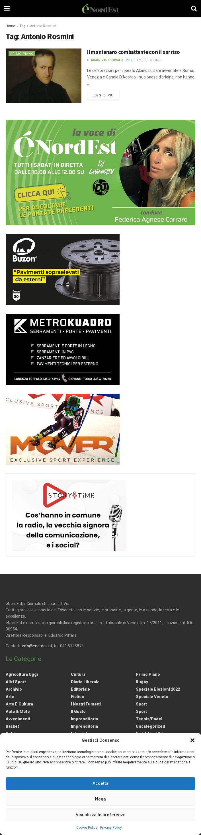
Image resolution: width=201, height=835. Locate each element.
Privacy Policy (111, 828)
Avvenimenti (18, 719)
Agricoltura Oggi (22, 674)
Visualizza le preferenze (101, 814)
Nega (100, 799)
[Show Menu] (7, 8)
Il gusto (78, 711)
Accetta (100, 783)
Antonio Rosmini (43, 26)
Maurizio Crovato (107, 60)
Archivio (14, 689)
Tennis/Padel (149, 719)
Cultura (78, 674)
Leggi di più (106, 95)
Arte (10, 696)
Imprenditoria (84, 719)
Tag (22, 26)
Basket (12, 726)
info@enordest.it (37, 646)
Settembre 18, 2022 (143, 60)
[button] (192, 740)
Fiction (77, 696)
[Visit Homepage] (100, 8)
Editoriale (80, 689)
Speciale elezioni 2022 (158, 689)
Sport (141, 704)
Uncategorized (150, 726)
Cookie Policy (86, 828)
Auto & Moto (18, 711)
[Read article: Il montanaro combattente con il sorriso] (43, 75)
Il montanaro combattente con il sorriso (133, 52)
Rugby (142, 682)
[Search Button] (194, 8)
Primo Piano (22, 54)
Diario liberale (85, 682)
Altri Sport (16, 682)
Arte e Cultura (19, 704)
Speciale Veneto (152, 696)
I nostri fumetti (86, 704)
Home (10, 26)
